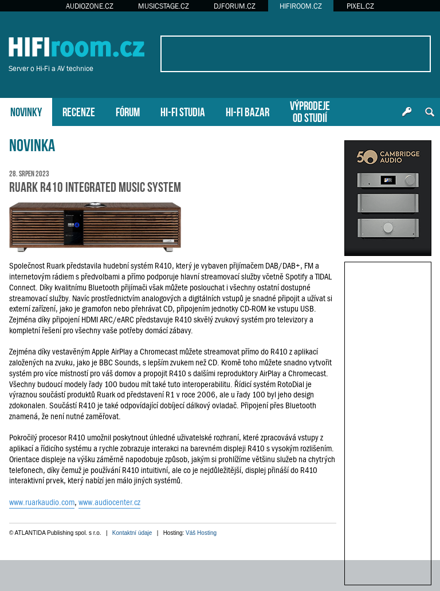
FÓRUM (128, 111)
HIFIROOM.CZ (301, 6)
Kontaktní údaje (132, 533)
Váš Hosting (201, 533)
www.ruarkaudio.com (41, 502)
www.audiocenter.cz (109, 502)
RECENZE (78, 111)
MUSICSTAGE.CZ (163, 6)
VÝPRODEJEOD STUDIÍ (310, 110)
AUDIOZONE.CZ (89, 6)
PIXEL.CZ (360, 6)
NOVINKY (26, 111)
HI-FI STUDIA (182, 111)
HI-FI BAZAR (247, 111)
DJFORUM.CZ (235, 6)
